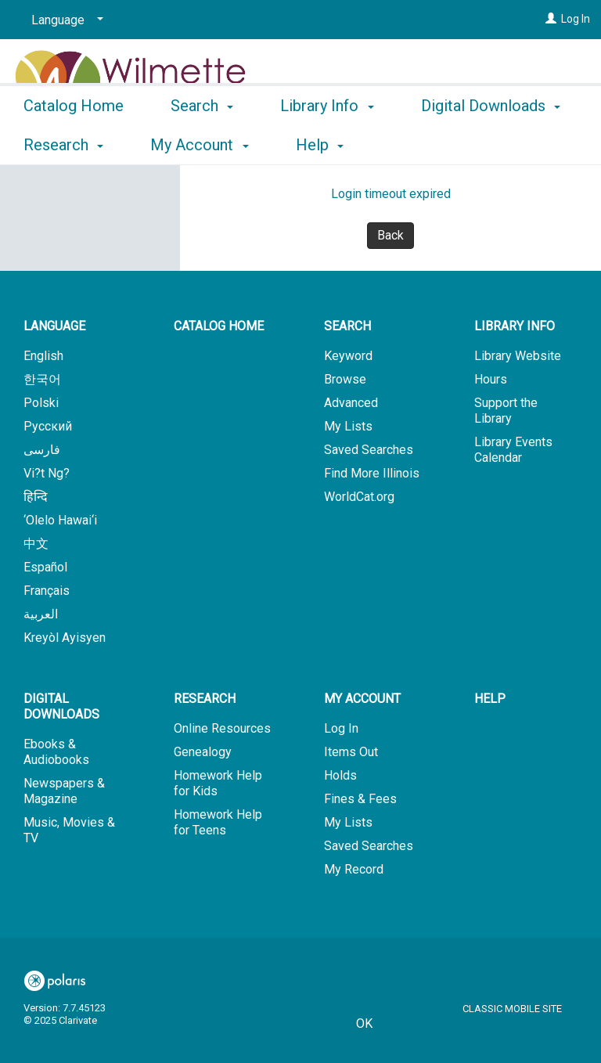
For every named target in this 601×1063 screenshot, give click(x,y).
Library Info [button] (326, 142)
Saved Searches (368, 449)
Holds (340, 775)
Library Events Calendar (513, 449)
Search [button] (202, 142)
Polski (41, 402)
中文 (36, 543)
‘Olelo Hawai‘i (60, 520)
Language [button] (54, 326)
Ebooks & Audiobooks (56, 752)
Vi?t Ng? (46, 473)
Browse (345, 379)
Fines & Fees (360, 798)
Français (46, 590)
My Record (353, 869)
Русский (47, 426)
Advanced (351, 402)
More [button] (452, 144)
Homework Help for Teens (218, 822)
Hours (490, 379)
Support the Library (506, 410)
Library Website (517, 355)
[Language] (64, 20)
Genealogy (203, 751)
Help (490, 698)
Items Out (351, 751)
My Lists (348, 426)
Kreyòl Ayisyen (64, 637)
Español (45, 567)
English (43, 355)
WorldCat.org (359, 496)
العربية (40, 614)
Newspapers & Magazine (64, 791)
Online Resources (222, 728)
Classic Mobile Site (512, 1008)
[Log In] (550, 19)
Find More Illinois (371, 473)
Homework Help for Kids (218, 783)
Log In (575, 19)
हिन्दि (35, 496)
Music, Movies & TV (69, 830)
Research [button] (205, 698)
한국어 (42, 379)
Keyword (348, 355)
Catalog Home (73, 142)
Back (390, 235)
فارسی (41, 449)
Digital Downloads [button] (61, 706)
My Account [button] (362, 698)
